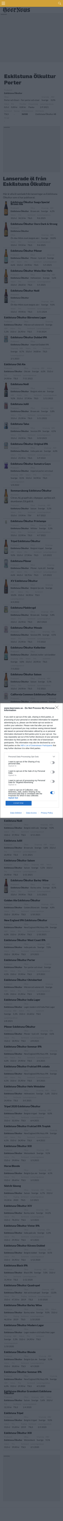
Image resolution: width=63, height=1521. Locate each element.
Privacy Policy (47, 813)
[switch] (52, 762)
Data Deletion (16, 813)
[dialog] (31, 760)
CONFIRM (18, 803)
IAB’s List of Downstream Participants (36, 745)
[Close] (57, 708)
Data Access (31, 813)
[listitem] (31, 756)
